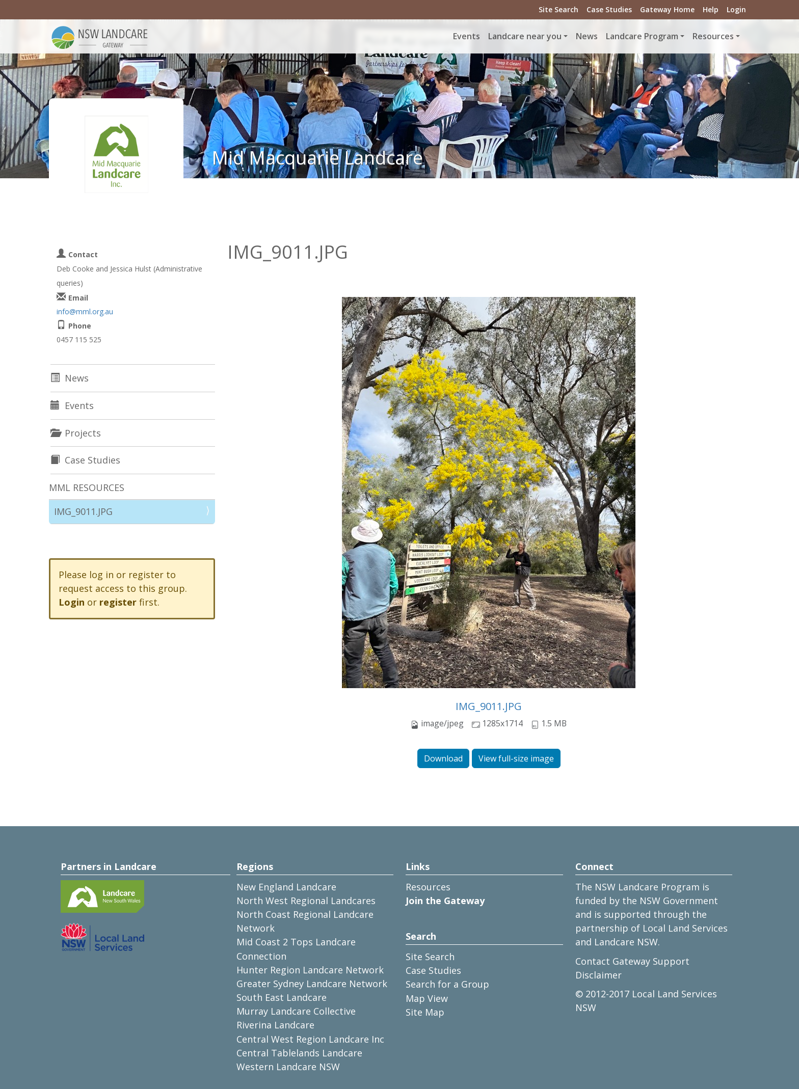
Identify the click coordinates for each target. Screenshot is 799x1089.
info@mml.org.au (85, 311)
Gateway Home (667, 9)
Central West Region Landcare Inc (310, 1039)
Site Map (425, 1012)
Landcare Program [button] (642, 36)
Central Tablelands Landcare (299, 1053)
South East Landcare (281, 997)
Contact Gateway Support (632, 961)
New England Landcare (286, 887)
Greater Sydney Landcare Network (311, 983)
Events (466, 36)
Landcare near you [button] (525, 36)
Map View (427, 998)
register (118, 602)
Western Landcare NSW (288, 1066)
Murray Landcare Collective (296, 1011)
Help (710, 9)
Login (736, 9)
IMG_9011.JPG (489, 706)
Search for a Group (447, 984)
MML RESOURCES (86, 487)
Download (443, 758)
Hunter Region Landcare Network (310, 970)
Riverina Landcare (275, 1025)
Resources (428, 887)
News (587, 36)
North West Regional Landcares (306, 900)
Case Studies (609, 9)
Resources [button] (713, 36)
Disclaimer (598, 975)
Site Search (558, 9)
